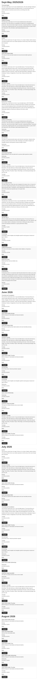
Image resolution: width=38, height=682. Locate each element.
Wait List (5, 18)
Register (4, 36)
